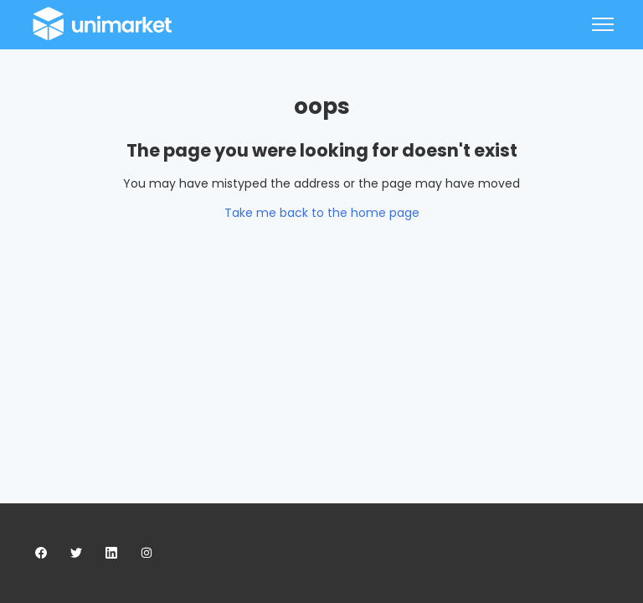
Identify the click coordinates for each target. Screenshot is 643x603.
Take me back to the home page (321, 212)
